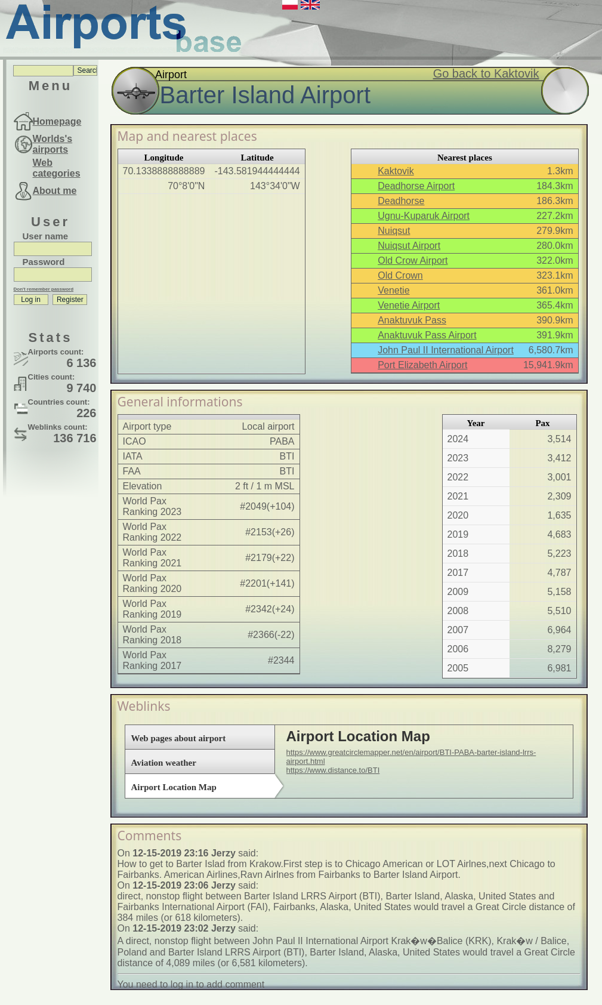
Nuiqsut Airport (409, 246)
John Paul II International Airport (446, 350)
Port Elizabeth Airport (422, 365)
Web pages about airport (178, 738)
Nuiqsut (394, 231)
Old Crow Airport (412, 260)
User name (46, 236)
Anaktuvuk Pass (412, 320)
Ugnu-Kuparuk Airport (424, 216)
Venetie (393, 290)
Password (44, 262)
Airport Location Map (174, 787)
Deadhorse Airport (416, 186)
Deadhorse (401, 201)
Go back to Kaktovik (486, 73)
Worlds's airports (53, 144)
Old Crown (400, 275)
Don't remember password (44, 289)
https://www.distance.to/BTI (333, 770)
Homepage (57, 121)
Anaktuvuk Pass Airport (427, 335)
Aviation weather (163, 762)
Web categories (57, 168)
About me (55, 191)
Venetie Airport (409, 305)
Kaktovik (395, 171)
